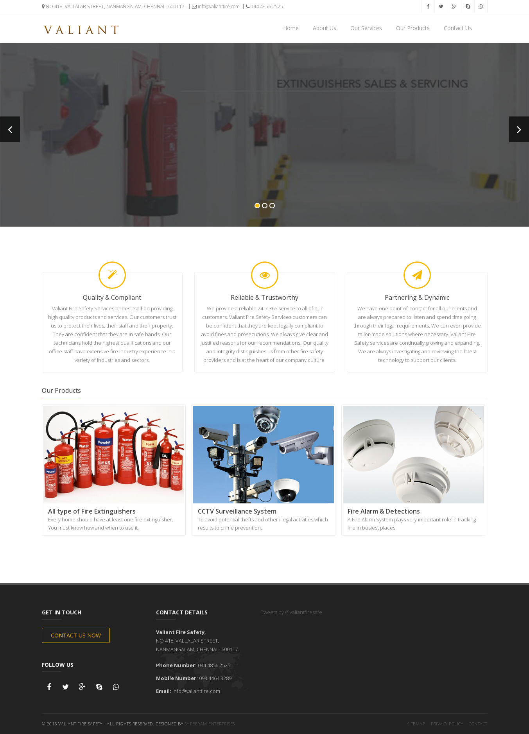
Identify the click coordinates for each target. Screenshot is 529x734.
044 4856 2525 (264, 6)
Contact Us (458, 28)
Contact (478, 724)
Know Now (264, 176)
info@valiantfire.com (216, 6)
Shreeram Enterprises (210, 724)
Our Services (366, 28)
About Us (324, 28)
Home (291, 28)
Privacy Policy (447, 724)
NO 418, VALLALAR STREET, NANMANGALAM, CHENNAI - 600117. (114, 6)
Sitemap (416, 724)
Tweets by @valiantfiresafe (291, 612)
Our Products (413, 28)
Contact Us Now (76, 635)
